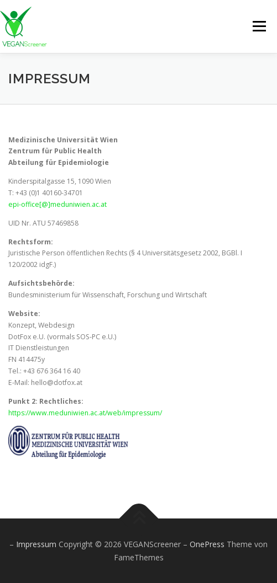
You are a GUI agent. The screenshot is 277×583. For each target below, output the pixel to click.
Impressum (37, 544)
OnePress (207, 544)
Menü (258, 26)
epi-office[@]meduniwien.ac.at (57, 204)
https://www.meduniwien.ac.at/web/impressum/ (85, 413)
